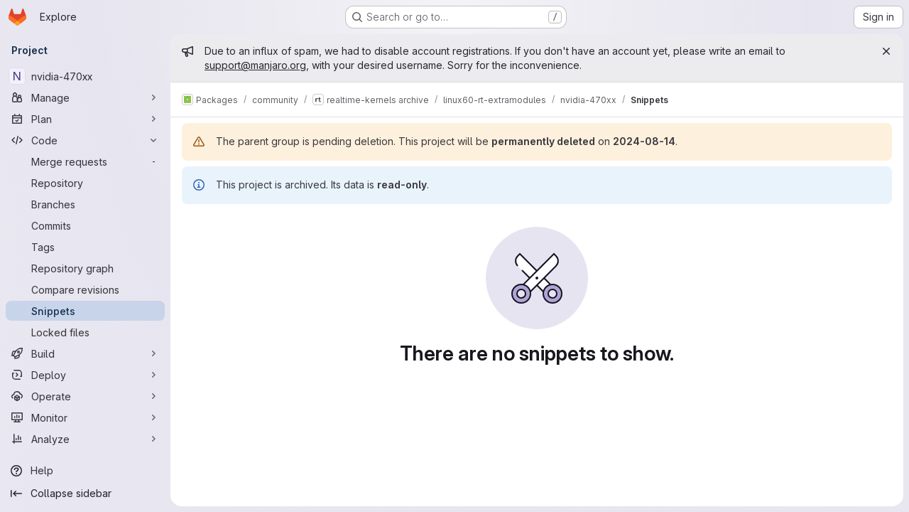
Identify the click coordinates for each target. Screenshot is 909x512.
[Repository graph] (85, 268)
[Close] (886, 51)
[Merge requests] (85, 161)
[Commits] (85, 225)
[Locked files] (85, 332)
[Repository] (85, 183)
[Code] (85, 140)
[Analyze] (85, 439)
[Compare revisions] (85, 289)
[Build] (85, 353)
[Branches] (85, 204)
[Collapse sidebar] (85, 493)
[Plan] (85, 119)
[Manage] (85, 97)
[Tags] (85, 247)
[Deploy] (85, 375)
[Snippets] (85, 311)
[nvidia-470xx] (85, 76)
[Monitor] (85, 417)
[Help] (85, 471)
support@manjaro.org (255, 65)
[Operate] (85, 396)
